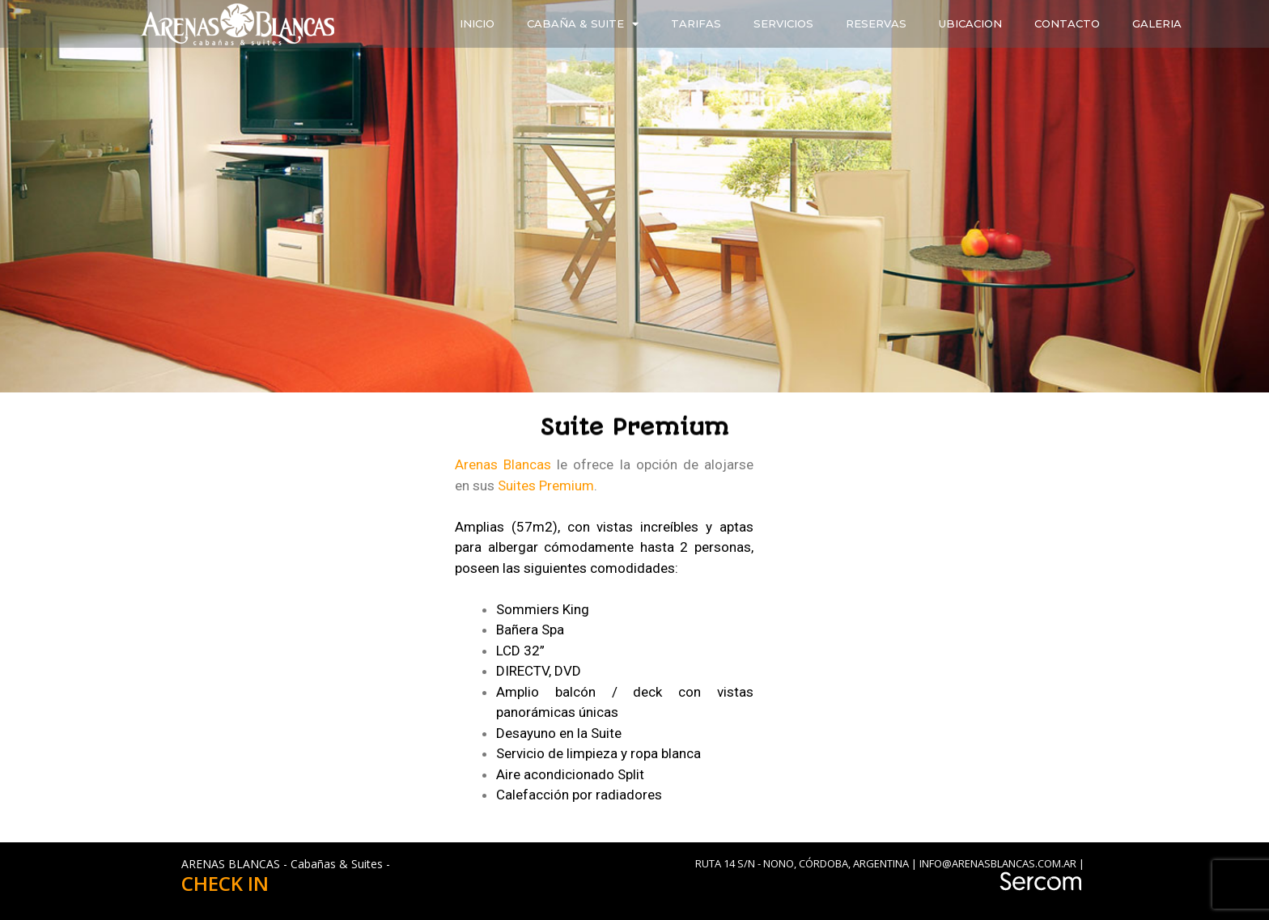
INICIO (477, 23)
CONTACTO (1067, 23)
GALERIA (1157, 23)
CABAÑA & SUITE (583, 24)
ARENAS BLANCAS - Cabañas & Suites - (285, 863)
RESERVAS (876, 23)
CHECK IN (225, 883)
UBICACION (970, 23)
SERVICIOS (783, 23)
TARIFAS (696, 23)
